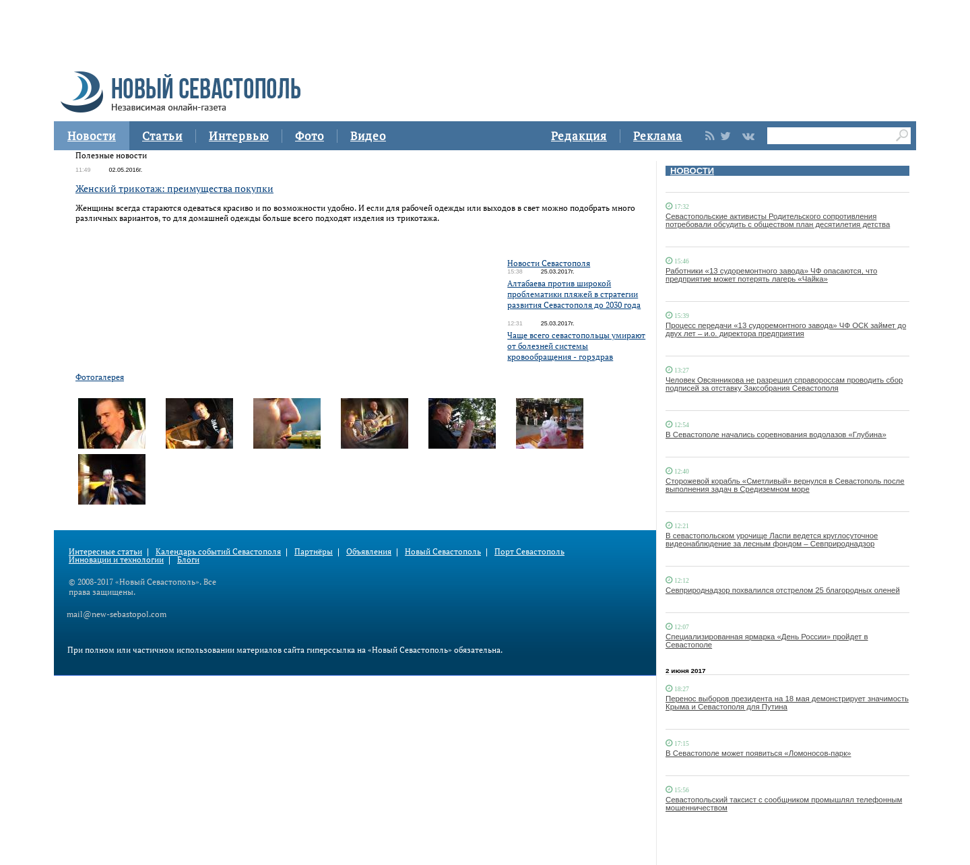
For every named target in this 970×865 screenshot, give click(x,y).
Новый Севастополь (443, 551)
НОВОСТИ (692, 171)
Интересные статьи (105, 551)
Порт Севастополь (529, 551)
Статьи (162, 135)
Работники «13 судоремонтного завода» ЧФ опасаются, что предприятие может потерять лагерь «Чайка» (771, 275)
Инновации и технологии (116, 559)
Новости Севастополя (548, 263)
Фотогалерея (99, 377)
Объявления (368, 551)
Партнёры (313, 551)
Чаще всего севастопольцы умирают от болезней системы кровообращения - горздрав (576, 346)
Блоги (188, 559)
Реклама (657, 135)
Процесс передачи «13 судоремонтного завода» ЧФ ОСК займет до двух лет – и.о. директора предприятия (786, 329)
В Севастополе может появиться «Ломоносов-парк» (758, 753)
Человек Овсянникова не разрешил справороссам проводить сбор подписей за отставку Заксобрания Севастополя (784, 384)
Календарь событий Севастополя (218, 551)
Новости (91, 135)
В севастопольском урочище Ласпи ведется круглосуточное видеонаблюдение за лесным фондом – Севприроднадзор (772, 540)
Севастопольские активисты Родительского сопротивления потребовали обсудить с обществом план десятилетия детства (778, 220)
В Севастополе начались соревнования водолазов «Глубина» (776, 434)
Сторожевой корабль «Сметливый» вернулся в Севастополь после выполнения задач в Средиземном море (785, 485)
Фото (309, 135)
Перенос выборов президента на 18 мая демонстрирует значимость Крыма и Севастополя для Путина (787, 703)
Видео (368, 135)
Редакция (579, 135)
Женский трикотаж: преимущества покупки (174, 188)
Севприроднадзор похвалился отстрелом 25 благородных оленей (783, 590)
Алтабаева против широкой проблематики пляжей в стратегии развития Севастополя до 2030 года (574, 294)
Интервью (239, 135)
